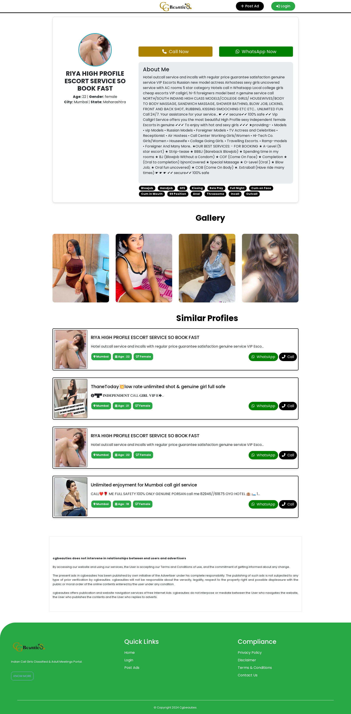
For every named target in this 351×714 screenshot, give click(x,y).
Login (283, 6)
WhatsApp (263, 356)
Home (129, 652)
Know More (22, 676)
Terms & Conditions (255, 667)
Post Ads (131, 667)
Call (288, 356)
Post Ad (250, 6)
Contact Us (247, 675)
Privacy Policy (250, 652)
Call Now (175, 51)
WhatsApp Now (256, 51)
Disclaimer (247, 660)
